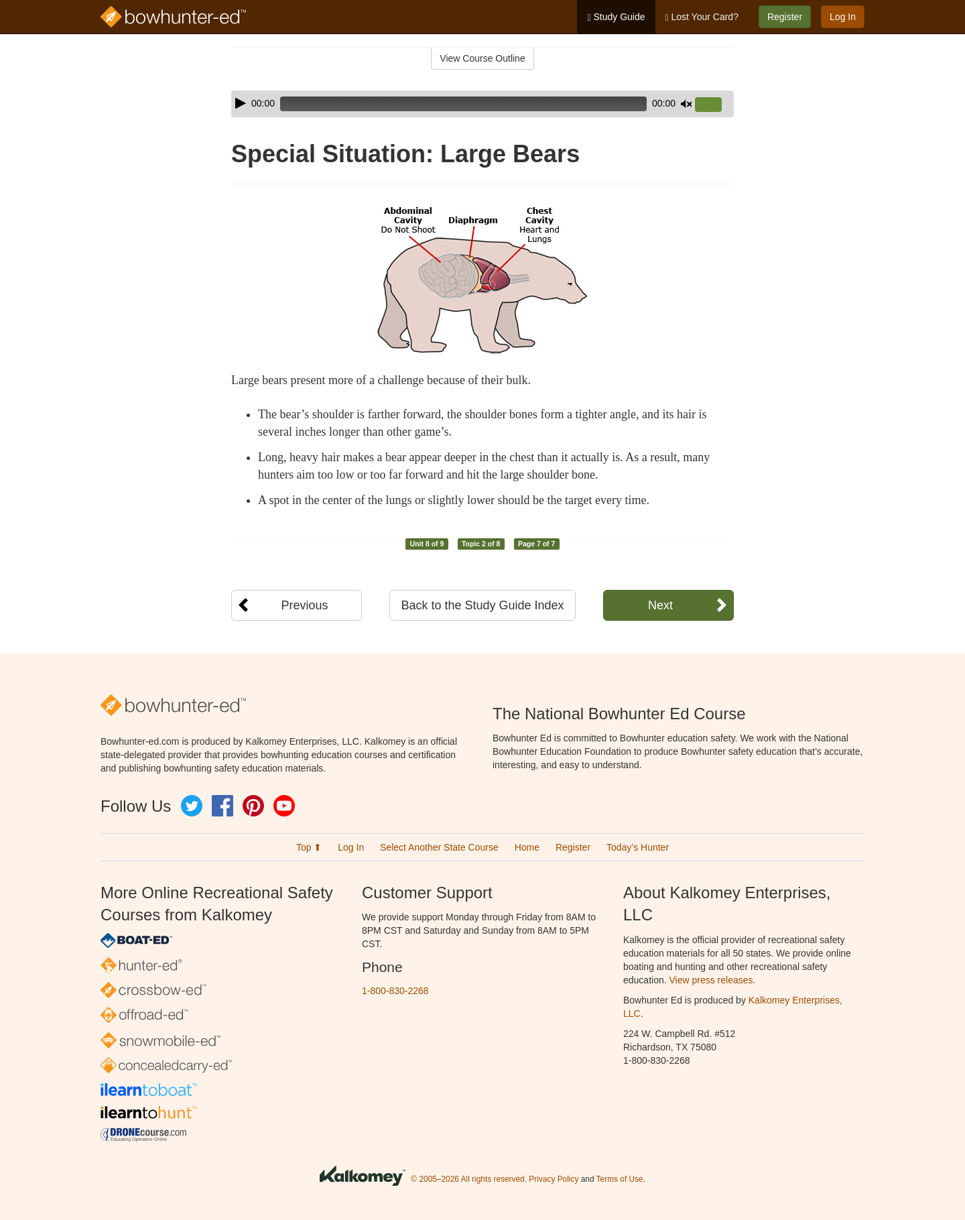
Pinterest (253, 805)
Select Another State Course (439, 847)
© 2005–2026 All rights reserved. (469, 1179)
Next (660, 605)
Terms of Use (619, 1179)
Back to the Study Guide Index (482, 605)
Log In (843, 16)
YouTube (284, 805)
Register (784, 16)
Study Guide (616, 17)
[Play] (240, 103)
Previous (304, 605)
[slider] (463, 104)
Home (527, 847)
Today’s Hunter (637, 847)
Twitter (191, 805)
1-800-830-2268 (395, 990)
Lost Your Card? (701, 17)
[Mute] (686, 104)
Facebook (222, 805)
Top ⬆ (309, 847)
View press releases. (712, 980)
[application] (482, 103)
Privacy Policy (553, 1179)
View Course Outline (482, 58)
